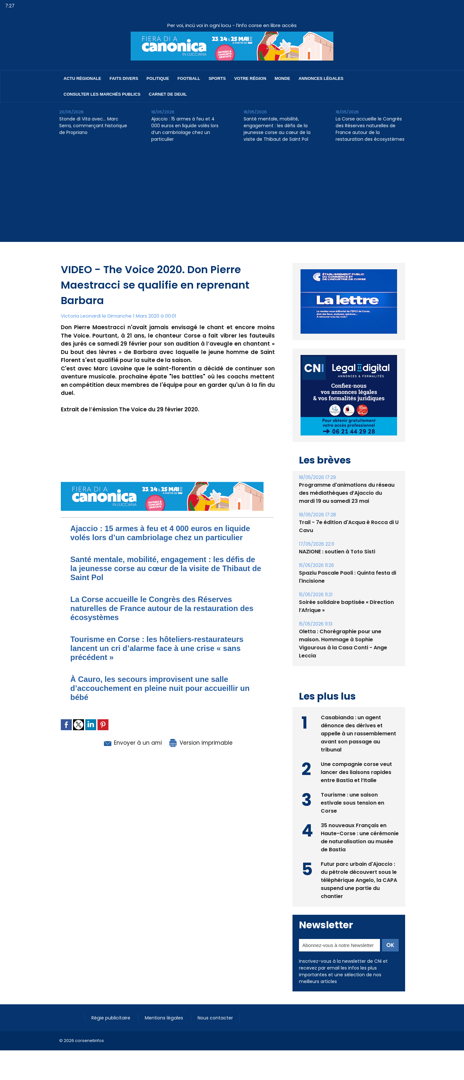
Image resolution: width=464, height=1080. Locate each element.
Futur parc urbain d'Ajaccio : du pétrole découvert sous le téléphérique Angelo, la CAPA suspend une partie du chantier (359, 880)
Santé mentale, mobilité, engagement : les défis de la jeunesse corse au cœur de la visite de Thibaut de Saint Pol (277, 129)
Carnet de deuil (168, 94)
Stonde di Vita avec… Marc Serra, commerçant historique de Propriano (93, 126)
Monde (282, 78)
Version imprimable (200, 743)
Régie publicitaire (111, 1018)
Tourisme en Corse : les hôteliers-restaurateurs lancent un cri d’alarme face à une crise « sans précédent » (157, 648)
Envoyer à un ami (132, 743)
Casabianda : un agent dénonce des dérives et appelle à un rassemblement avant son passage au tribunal (358, 733)
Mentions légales (163, 1018)
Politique (157, 78)
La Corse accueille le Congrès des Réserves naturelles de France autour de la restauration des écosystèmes (370, 129)
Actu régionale (82, 78)
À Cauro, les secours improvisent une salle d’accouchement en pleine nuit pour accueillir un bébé (160, 688)
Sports (217, 78)
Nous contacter (213, 1018)
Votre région (250, 78)
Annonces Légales (321, 78)
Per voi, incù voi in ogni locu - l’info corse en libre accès (232, 25)
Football (188, 78)
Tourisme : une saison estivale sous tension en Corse (352, 803)
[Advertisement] (232, 197)
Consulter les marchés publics (102, 94)
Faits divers (124, 78)
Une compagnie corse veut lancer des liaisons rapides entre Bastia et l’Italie (356, 772)
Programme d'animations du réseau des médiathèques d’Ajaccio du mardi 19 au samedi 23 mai (346, 493)
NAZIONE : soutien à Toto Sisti (337, 551)
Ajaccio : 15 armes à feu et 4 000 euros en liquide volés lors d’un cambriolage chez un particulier (184, 129)
